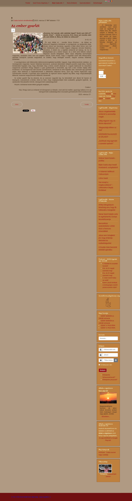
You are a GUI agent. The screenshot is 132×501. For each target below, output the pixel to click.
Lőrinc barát (103, 178)
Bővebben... (106, 416)
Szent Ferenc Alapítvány (40, 3)
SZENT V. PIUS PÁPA (108, 325)
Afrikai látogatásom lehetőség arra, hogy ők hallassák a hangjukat (107, 207)
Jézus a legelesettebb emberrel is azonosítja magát (107, 114)
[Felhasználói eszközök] (13, 30)
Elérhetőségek (97, 3)
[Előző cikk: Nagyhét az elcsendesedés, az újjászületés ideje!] (16, 104)
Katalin (108, 94)
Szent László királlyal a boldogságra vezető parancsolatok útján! (110, 285)
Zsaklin (107, 98)
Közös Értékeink (72, 3)
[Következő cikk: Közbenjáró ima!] (87, 104)
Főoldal (27, 3)
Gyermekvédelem (85, 3)
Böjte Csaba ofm (57, 3)
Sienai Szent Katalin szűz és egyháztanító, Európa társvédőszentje (108, 216)
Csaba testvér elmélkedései (23, 20)
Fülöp (114, 96)
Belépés (103, 370)
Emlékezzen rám (106, 365)
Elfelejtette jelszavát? (110, 380)
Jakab (101, 98)
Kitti (114, 94)
